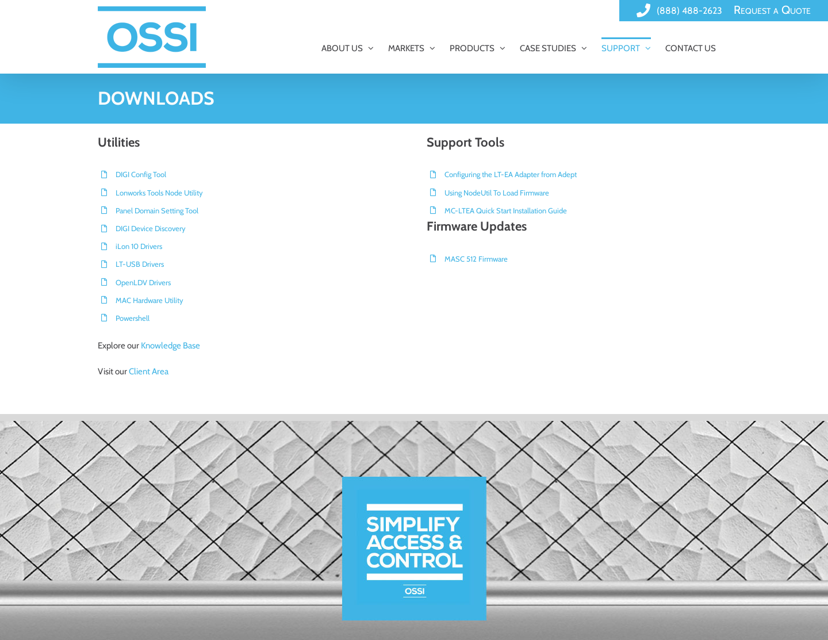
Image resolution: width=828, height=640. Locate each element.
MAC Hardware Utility (149, 300)
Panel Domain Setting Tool (157, 210)
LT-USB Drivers (140, 264)
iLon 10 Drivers (139, 246)
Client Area (148, 371)
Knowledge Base (170, 345)
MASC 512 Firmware (476, 258)
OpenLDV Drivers (143, 282)
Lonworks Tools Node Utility (159, 192)
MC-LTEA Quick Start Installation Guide (505, 210)
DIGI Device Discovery (151, 228)
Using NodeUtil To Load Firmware (496, 192)
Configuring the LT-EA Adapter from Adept (510, 174)
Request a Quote (772, 10)
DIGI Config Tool (141, 174)
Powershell (133, 318)
